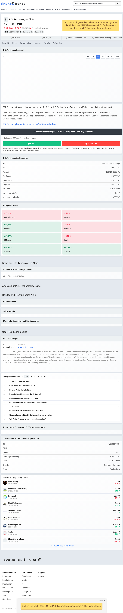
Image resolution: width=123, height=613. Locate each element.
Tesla (10, 532)
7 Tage (36, 376)
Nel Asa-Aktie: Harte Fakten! (20, 390)
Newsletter (7, 599)
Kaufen (33, 143)
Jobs (4, 595)
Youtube (25, 580)
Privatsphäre (7, 591)
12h (26, 376)
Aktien (11, 9)
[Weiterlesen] (119, 381)
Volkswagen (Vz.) (15, 525)
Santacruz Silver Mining (18, 489)
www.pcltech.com (25, 347)
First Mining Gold (15, 503)
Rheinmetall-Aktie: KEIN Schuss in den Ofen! (26, 411)
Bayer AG (12, 496)
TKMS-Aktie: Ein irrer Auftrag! (20, 381)
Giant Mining (13, 482)
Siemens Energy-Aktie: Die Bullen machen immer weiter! (30, 415)
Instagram (26, 591)
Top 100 (21, 9)
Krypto (48, 9)
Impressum (7, 576)
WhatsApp (26, 595)
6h (22, 376)
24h (31, 376)
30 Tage (43, 376)
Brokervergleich (80, 9)
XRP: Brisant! (14, 406)
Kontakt (41, 576)
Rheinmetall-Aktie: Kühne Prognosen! (23, 398)
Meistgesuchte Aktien (35, 9)
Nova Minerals (14, 517)
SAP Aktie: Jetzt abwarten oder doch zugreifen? (27, 419)
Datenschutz (7, 587)
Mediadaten (7, 580)
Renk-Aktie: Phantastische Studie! (22, 386)
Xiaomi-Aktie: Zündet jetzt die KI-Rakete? (25, 394)
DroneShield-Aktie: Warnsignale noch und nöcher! (28, 402)
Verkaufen (92, 143)
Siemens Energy (14, 510)
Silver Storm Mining (16, 539)
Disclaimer (7, 584)
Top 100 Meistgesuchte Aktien (62, 546)
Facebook (26, 587)
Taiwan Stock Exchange (40, 28)
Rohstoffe (66, 9)
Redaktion (26, 576)
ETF (56, 9)
